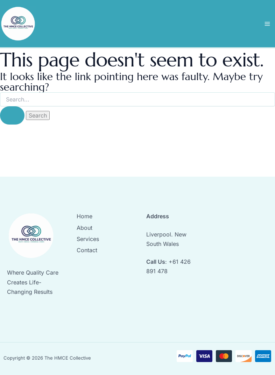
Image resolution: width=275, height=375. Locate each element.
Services (88, 238)
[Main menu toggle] (267, 23)
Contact (87, 250)
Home (84, 216)
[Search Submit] (12, 115)
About (84, 227)
